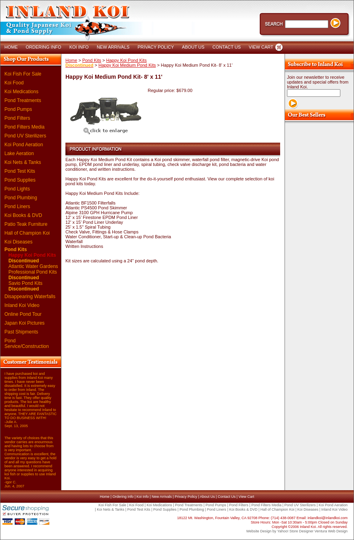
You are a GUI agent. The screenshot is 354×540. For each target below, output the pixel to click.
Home (71, 60)
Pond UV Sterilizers (25, 136)
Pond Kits (15, 249)
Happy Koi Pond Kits (32, 258)
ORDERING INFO (43, 47)
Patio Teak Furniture (25, 224)
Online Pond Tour (23, 314)
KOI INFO (79, 47)
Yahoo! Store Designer (295, 531)
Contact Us (227, 497)
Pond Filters (17, 118)
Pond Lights (17, 189)
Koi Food (14, 83)
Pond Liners (17, 206)
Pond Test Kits (19, 171)
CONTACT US (226, 47)
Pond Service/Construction (26, 343)
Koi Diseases (18, 242)
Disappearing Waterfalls (29, 296)
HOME (11, 47)
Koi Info (142, 497)
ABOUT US (193, 47)
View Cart (246, 497)
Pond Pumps (18, 109)
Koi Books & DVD (23, 215)
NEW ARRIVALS (113, 47)
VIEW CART (261, 47)
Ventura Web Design (331, 531)
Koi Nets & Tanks (22, 162)
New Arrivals (162, 497)
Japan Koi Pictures (24, 323)
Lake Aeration (19, 153)
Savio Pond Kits (25, 286)
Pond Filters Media (24, 127)
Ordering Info (123, 497)
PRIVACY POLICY (156, 47)
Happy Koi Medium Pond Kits (127, 65)
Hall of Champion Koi (27, 233)
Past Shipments (21, 332)
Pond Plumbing (20, 197)
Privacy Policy (186, 497)
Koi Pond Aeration (23, 144)
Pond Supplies (19, 180)
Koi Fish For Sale (22, 74)
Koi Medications (21, 91)
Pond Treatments (22, 100)
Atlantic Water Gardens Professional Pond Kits (33, 272)
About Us (207, 497)
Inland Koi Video (21, 305)
